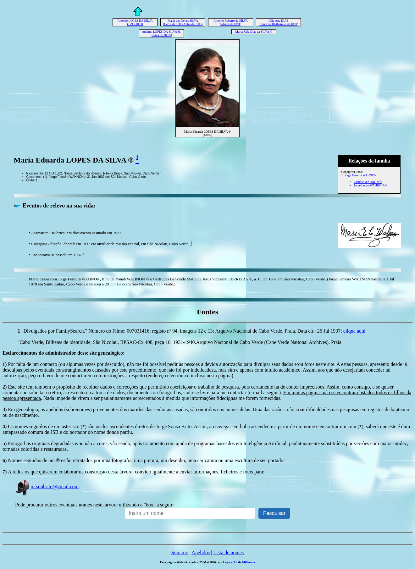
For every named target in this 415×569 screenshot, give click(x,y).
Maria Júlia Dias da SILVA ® (253, 31)
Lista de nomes (228, 552)
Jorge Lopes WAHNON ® (370, 185)
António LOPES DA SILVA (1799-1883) (135, 22)
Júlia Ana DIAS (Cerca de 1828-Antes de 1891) (278, 22)
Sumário (179, 552)
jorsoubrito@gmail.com (47, 486)
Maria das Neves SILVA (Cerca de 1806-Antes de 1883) (183, 22)
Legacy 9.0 (230, 562)
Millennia (248, 562)
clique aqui (354, 331)
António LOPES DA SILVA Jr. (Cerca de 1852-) (161, 33)
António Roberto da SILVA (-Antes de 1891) (230, 22)
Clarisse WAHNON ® (368, 182)
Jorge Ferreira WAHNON (360, 175)
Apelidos (200, 552)
